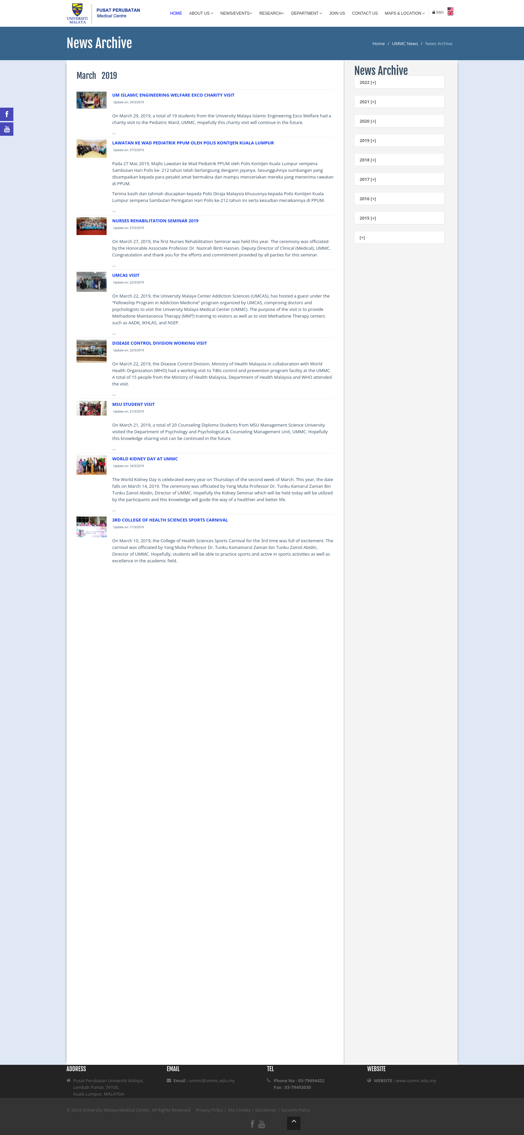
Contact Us (365, 13)
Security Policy (295, 1110)
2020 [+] (368, 121)
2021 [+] (368, 102)
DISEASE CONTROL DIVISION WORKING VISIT (159, 343)
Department (306, 13)
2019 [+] (368, 140)
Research (271, 13)
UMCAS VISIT (126, 275)
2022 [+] (368, 82)
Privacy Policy (209, 1110)
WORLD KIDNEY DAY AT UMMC (145, 459)
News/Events (236, 13)
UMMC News (405, 43)
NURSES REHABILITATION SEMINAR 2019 (155, 221)
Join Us (337, 13)
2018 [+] (368, 160)
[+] (362, 237)
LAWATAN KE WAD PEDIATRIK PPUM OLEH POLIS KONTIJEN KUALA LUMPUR (193, 143)
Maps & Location (405, 13)
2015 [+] (368, 218)
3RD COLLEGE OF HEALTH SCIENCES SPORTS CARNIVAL (170, 520)
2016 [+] (368, 199)
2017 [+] (368, 179)
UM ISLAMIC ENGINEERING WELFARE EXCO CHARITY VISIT (173, 95)
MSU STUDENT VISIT (133, 404)
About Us (201, 13)
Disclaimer (266, 1110)
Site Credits (239, 1110)
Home (176, 13)
